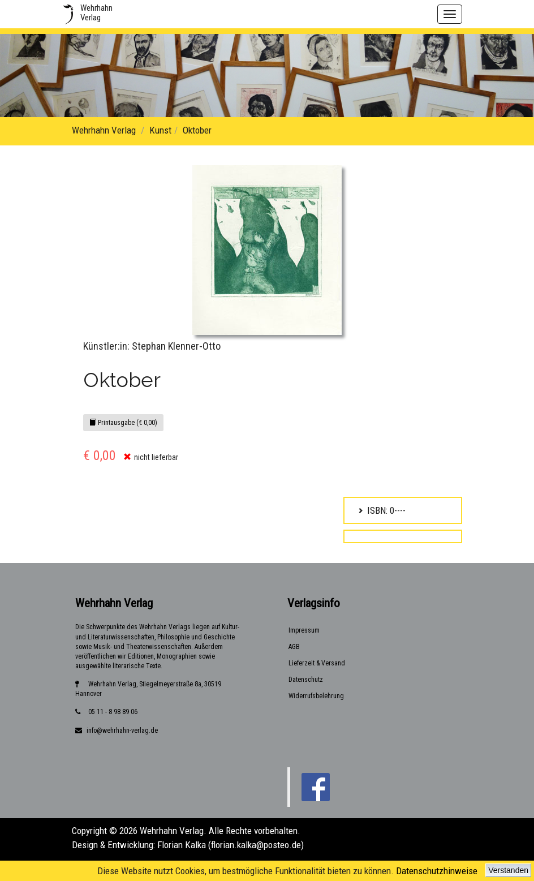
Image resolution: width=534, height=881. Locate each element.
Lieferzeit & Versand (316, 663)
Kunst (160, 130)
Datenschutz (305, 680)
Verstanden (508, 870)
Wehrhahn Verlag (104, 130)
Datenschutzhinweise (436, 870)
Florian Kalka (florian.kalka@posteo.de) (230, 844)
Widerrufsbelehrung (316, 696)
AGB (294, 647)
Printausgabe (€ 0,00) (123, 423)
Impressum (304, 630)
